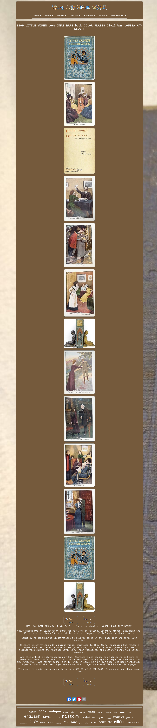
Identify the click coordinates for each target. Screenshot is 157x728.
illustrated (56, 718)
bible (129, 712)
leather (32, 711)
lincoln (100, 712)
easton (65, 712)
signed (100, 717)
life (34, 722)
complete (105, 722)
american (133, 722)
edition (119, 721)
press (50, 723)
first (66, 722)
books (93, 722)
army (80, 723)
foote (115, 712)
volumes (118, 717)
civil (47, 716)
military (74, 712)
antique (55, 711)
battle (42, 723)
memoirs (59, 723)
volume (91, 711)
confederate (88, 717)
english (32, 716)
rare (74, 722)
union (86, 723)
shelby (82, 712)
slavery (108, 712)
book (42, 711)
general (109, 718)
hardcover (23, 723)
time (133, 718)
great (122, 712)
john (128, 718)
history (70, 716)
